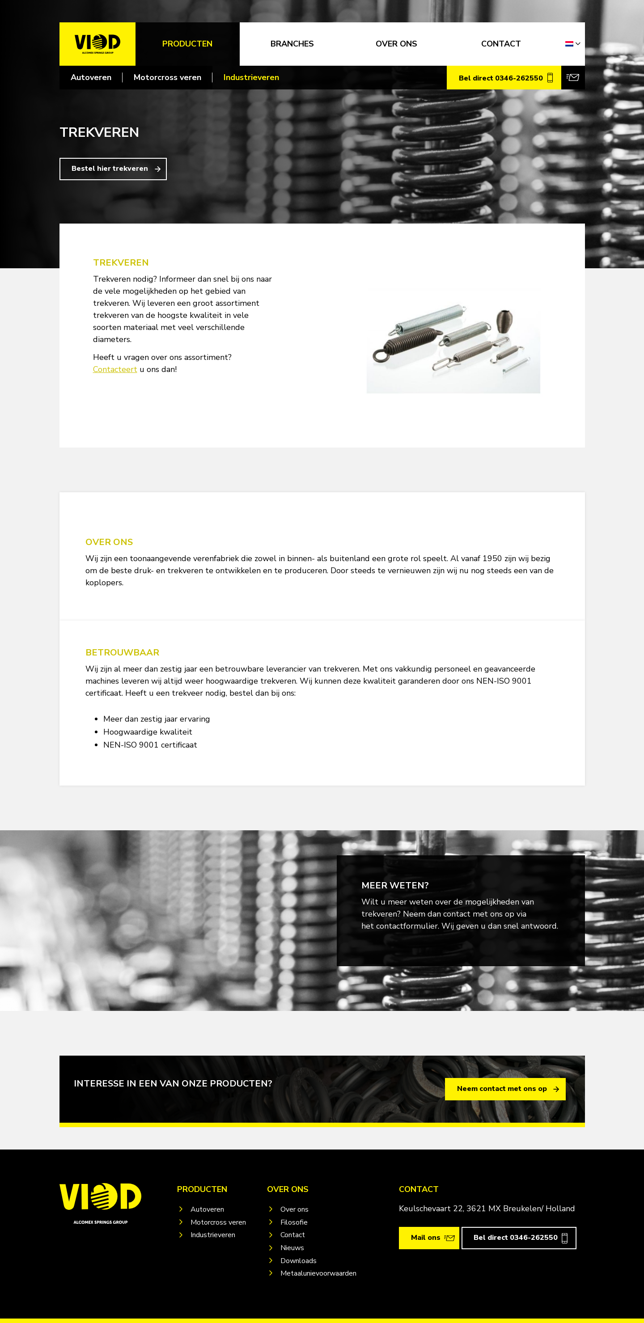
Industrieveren (251, 77)
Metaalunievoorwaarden (318, 1273)
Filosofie (294, 1222)
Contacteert (115, 369)
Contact (292, 1235)
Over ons (294, 1209)
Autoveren (91, 77)
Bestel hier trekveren (110, 168)
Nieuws (292, 1248)
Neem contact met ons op (502, 1089)
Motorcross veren (167, 77)
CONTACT (501, 43)
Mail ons (426, 1238)
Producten (187, 43)
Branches (292, 43)
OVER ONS (396, 43)
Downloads (298, 1261)
